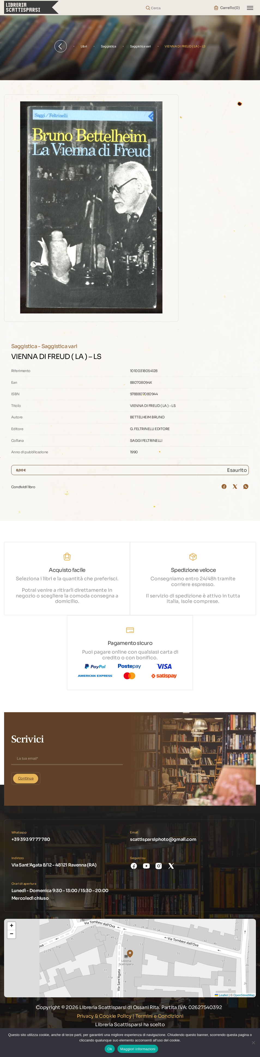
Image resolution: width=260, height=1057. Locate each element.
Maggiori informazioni (137, 1049)
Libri (84, 46)
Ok (109, 1049)
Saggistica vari (140, 46)
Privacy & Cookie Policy (104, 1016)
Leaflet (221, 995)
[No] (253, 1042)
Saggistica (108, 46)
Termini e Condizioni (159, 1016)
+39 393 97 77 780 (30, 839)
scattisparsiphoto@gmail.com (163, 839)
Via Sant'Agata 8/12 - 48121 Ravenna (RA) (53, 865)
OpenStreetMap (244, 995)
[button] (130, 953)
